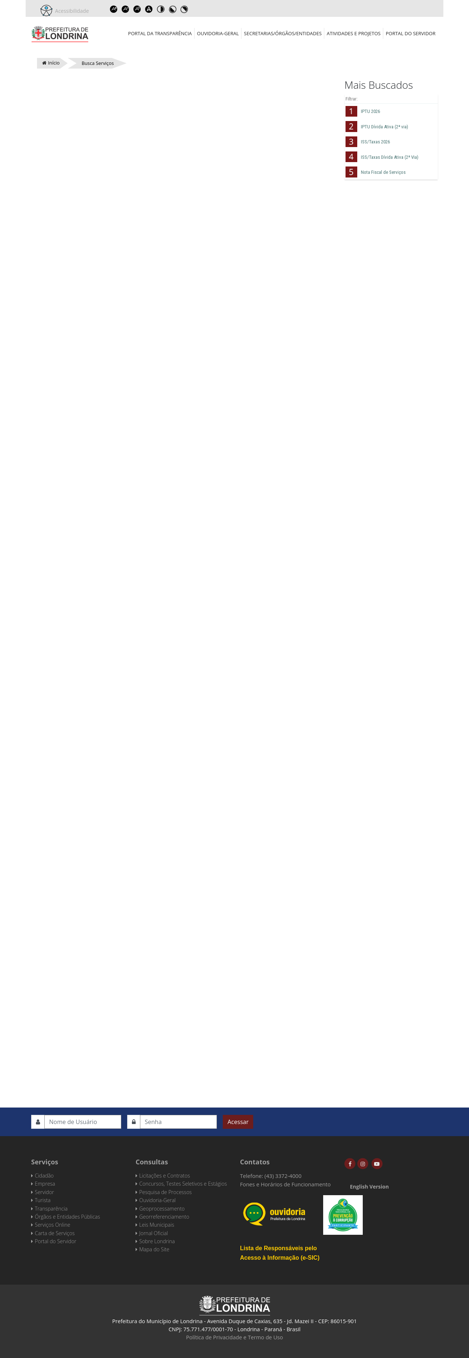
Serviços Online (52, 1224)
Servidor (44, 1192)
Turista (43, 1200)
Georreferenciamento (164, 1216)
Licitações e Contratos (164, 1175)
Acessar (238, 1122)
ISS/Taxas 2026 (375, 141)
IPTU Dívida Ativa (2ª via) (384, 126)
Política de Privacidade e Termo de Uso (234, 1337)
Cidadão (44, 1175)
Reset (137, 9)
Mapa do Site (154, 1249)
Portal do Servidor (411, 33)
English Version (369, 1186)
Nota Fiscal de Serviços (383, 172)
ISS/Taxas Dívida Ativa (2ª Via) (389, 157)
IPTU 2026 (370, 111)
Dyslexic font (149, 9)
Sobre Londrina (157, 1241)
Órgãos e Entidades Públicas (67, 1216)
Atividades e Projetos (354, 33)
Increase (114, 9)
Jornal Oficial (153, 1233)
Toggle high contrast (161, 9)
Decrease (126, 9)
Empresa (45, 1183)
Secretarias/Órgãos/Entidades (283, 33)
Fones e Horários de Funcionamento (285, 1184)
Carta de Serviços (55, 1233)
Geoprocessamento (162, 1208)
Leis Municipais (156, 1224)
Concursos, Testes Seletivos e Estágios (183, 1183)
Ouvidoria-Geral (218, 33)
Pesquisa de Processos (165, 1192)
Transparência (51, 1208)
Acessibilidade (70, 10)
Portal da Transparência (160, 33)
